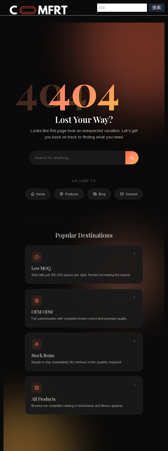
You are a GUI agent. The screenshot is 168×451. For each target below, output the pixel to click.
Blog (99, 195)
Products (69, 195)
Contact (128, 195)
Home (38, 195)
